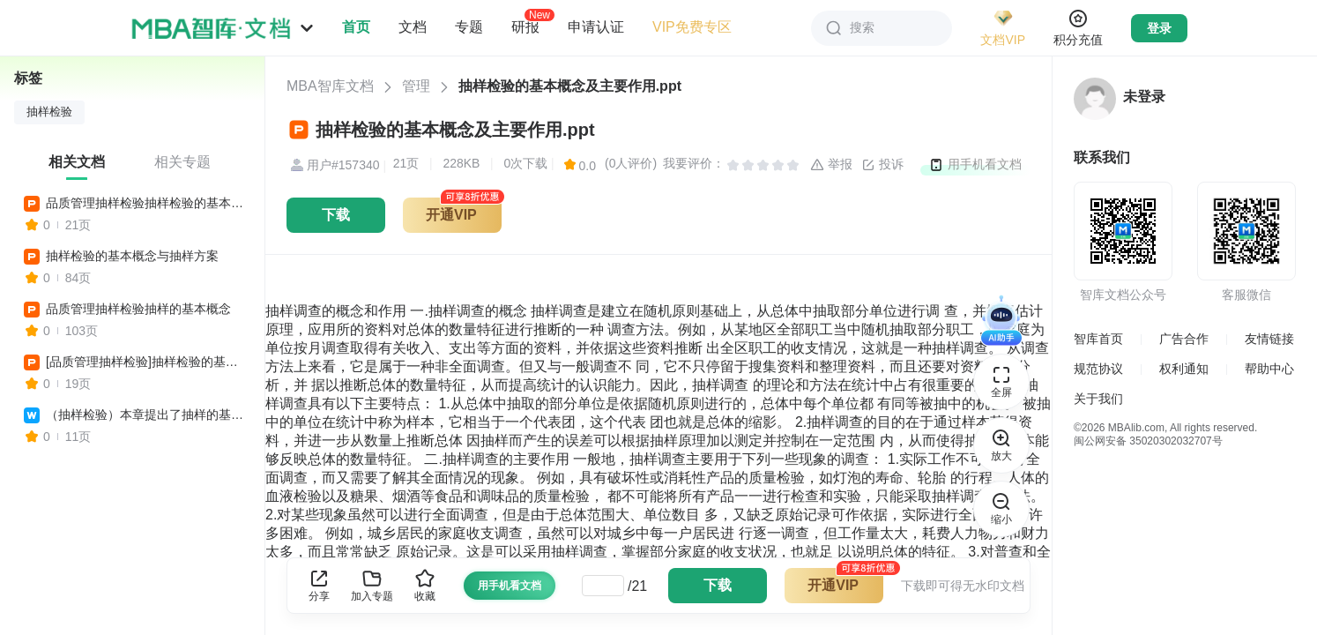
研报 (525, 26)
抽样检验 (49, 112)
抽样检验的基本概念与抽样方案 (132, 256)
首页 (356, 26)
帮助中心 (1269, 369)
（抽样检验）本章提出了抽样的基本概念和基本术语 (147, 414)
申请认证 (596, 26)
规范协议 (1098, 369)
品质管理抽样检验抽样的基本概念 (138, 309)
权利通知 (1184, 369)
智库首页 (1098, 339)
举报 (831, 165)
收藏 (424, 585)
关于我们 (1098, 399)
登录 (1159, 28)
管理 (416, 85)
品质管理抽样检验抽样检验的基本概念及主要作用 (147, 203)
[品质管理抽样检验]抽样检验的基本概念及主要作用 (147, 362)
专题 (469, 26)
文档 (412, 26)
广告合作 (1184, 339)
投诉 (882, 165)
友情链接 (1269, 339)
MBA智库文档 (330, 85)
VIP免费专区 (692, 26)
